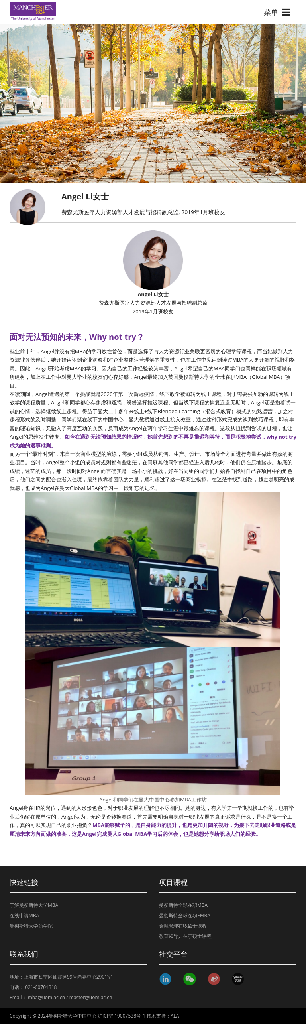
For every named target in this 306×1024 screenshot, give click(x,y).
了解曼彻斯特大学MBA (34, 905)
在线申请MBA (24, 915)
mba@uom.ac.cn (46, 997)
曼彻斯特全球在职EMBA (184, 915)
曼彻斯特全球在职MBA (183, 905)
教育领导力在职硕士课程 (185, 936)
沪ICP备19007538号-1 (121, 1015)
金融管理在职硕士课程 (183, 925)
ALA (175, 1015)
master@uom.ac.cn (90, 997)
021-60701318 (41, 987)
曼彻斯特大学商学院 (31, 925)
